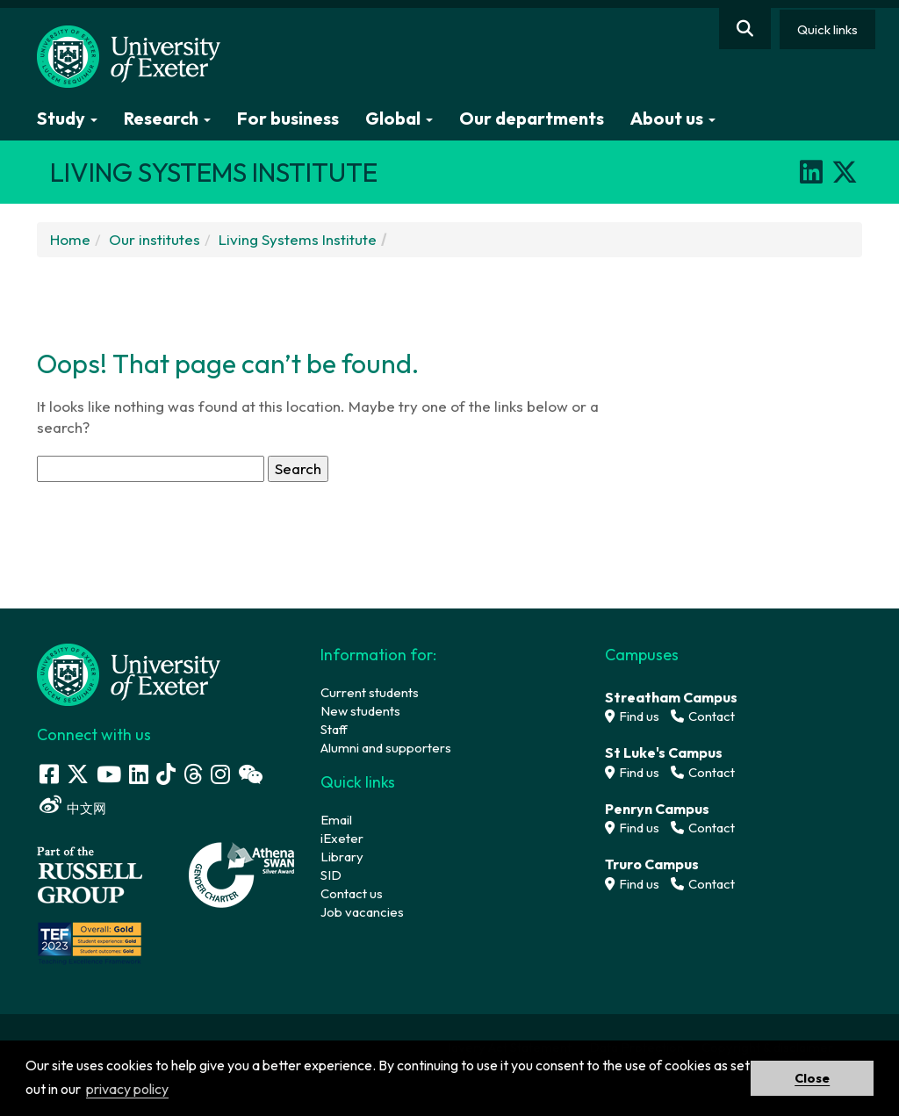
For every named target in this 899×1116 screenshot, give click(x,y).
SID (331, 875)
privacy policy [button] (127, 1089)
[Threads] (193, 774)
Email (336, 819)
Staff (334, 729)
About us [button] (673, 118)
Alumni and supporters (385, 747)
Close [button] (812, 1078)
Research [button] (167, 118)
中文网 (86, 808)
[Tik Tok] (166, 774)
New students (360, 710)
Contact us (351, 893)
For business (288, 118)
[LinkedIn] (811, 172)
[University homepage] (129, 673)
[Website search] (745, 28)
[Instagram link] (220, 774)
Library (341, 856)
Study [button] (67, 118)
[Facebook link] (49, 774)
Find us (632, 716)
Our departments (531, 118)
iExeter (341, 838)
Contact (703, 716)
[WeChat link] (250, 774)
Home (70, 239)
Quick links (827, 29)
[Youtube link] (109, 774)
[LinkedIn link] (138, 774)
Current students (369, 692)
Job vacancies (362, 912)
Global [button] (399, 118)
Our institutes (154, 239)
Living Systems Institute (298, 239)
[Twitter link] (78, 774)
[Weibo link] (50, 805)
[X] (844, 172)
